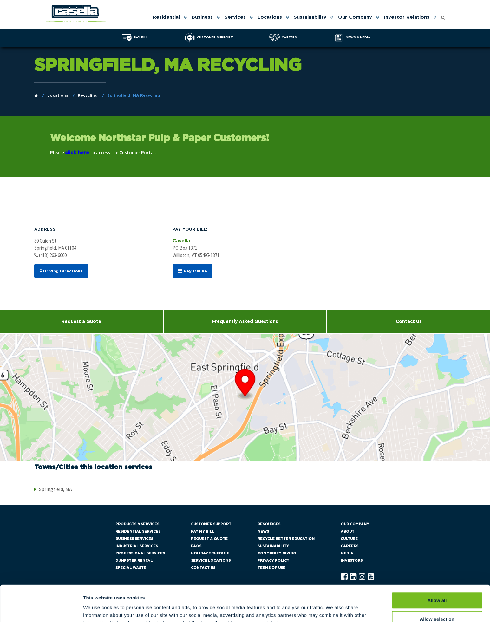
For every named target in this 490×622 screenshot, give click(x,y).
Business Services (134, 538)
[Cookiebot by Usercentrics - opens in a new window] (41, 609)
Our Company (355, 17)
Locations (270, 17)
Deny (437, 603)
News (263, 531)
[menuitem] (169, 17)
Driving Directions (61, 271)
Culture (349, 538)
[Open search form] (443, 16)
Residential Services (137, 531)
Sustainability (310, 17)
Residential (166, 17)
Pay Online (192, 271)
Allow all (437, 566)
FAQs (196, 546)
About (347, 531)
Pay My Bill (202, 531)
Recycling (88, 95)
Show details (333, 609)
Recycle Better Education (286, 538)
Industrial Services (136, 546)
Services (235, 17)
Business (202, 17)
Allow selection (437, 585)
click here (77, 152)
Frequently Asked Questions (245, 321)
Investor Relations (406, 17)
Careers (349, 546)
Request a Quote (81, 321)
